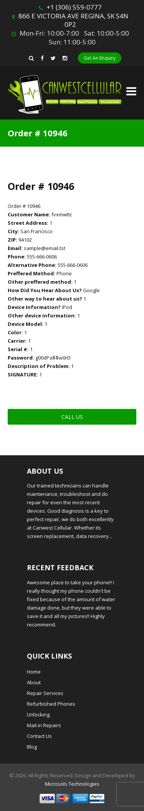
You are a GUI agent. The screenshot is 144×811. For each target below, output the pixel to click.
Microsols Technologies (72, 783)
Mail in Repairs (44, 725)
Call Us (72, 416)
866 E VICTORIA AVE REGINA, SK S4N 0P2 (73, 20)
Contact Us (39, 736)
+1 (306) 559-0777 (74, 7)
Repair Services (45, 693)
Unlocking (38, 714)
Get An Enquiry (100, 58)
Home (34, 671)
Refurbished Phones (51, 703)
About (34, 682)
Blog (32, 746)
